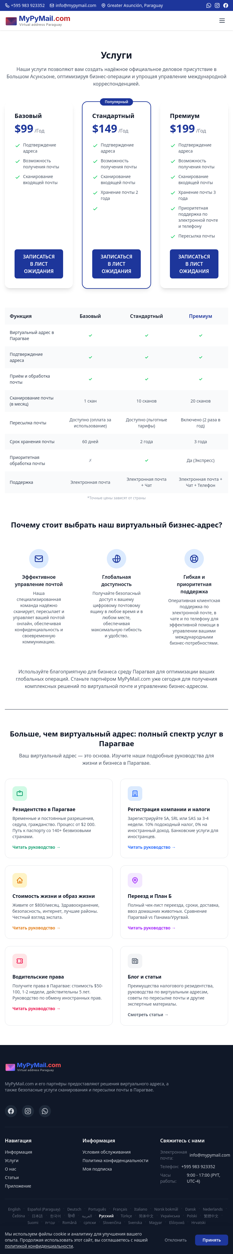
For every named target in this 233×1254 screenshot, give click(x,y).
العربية (87, 1216)
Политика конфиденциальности (115, 1160)
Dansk (190, 1209)
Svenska (135, 1222)
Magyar (155, 1222)
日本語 (37, 1216)
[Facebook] (225, 5)
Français (120, 1209)
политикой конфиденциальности (39, 1246)
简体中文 (146, 1216)
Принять (211, 1240)
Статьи (12, 1177)
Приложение (18, 1186)
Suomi (33, 1222)
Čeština (18, 1216)
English (14, 1209)
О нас (10, 1169)
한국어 (55, 1216)
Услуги (12, 1160)
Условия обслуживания (107, 1152)
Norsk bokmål (166, 1209)
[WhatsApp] (208, 5)
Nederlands (213, 1209)
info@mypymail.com (72, 5)
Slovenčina (112, 1222)
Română (69, 1222)
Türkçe (126, 1216)
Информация (18, 1152)
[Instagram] (217, 5)
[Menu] (222, 21)
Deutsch (74, 1209)
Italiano (140, 1209)
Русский (106, 1216)
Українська (170, 1216)
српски (90, 1222)
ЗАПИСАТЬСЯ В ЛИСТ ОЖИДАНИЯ (39, 264)
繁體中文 (211, 1216)
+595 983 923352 (25, 5)
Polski (192, 1216)
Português (97, 1209)
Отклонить (176, 1240)
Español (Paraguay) (44, 1209)
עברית (50, 1222)
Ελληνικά (176, 1222)
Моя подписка (97, 1169)
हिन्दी (71, 1216)
